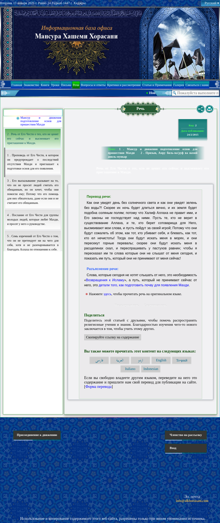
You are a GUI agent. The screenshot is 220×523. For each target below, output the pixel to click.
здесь (107, 294)
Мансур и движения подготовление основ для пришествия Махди (40, 121)
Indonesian (150, 369)
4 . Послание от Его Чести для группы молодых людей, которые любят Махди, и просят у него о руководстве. (33, 220)
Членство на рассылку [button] (186, 435)
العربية (119, 360)
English (161, 360)
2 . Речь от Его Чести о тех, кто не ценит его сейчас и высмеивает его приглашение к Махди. (33, 139)
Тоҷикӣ (181, 360)
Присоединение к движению (37, 435)
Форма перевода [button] (98, 387)
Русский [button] (212, 3)
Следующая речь (155, 305)
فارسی (99, 360)
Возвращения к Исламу (105, 280)
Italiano (130, 369)
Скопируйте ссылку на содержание (111, 337)
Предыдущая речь (127, 305)
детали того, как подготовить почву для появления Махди (144, 285)
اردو (140, 360)
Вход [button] (173, 448)
